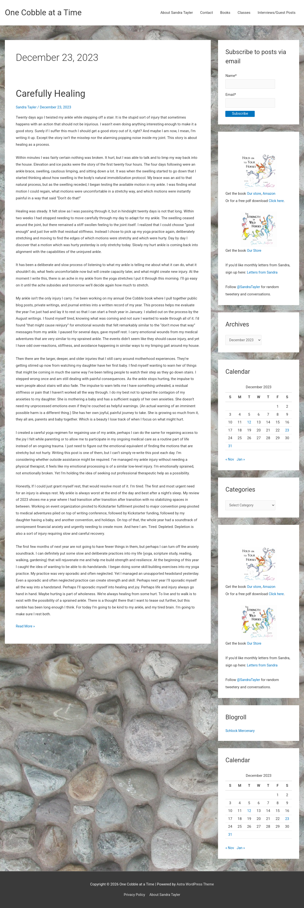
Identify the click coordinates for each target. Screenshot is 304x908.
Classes (244, 13)
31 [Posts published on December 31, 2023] (230, 448)
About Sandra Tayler (176, 13)
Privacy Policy (133, 894)
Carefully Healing (52, 93)
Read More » (26, 627)
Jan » (241, 462)
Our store (254, 195)
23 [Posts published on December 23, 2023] (287, 433)
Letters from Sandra (263, 274)
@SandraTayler (249, 289)
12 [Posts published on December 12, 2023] (249, 425)
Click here (277, 203)
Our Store (254, 252)
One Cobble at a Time (45, 13)
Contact (206, 13)
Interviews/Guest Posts (277, 13)
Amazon (270, 195)
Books (225, 13)
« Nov (229, 462)
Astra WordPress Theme (195, 884)
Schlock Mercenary (240, 734)
